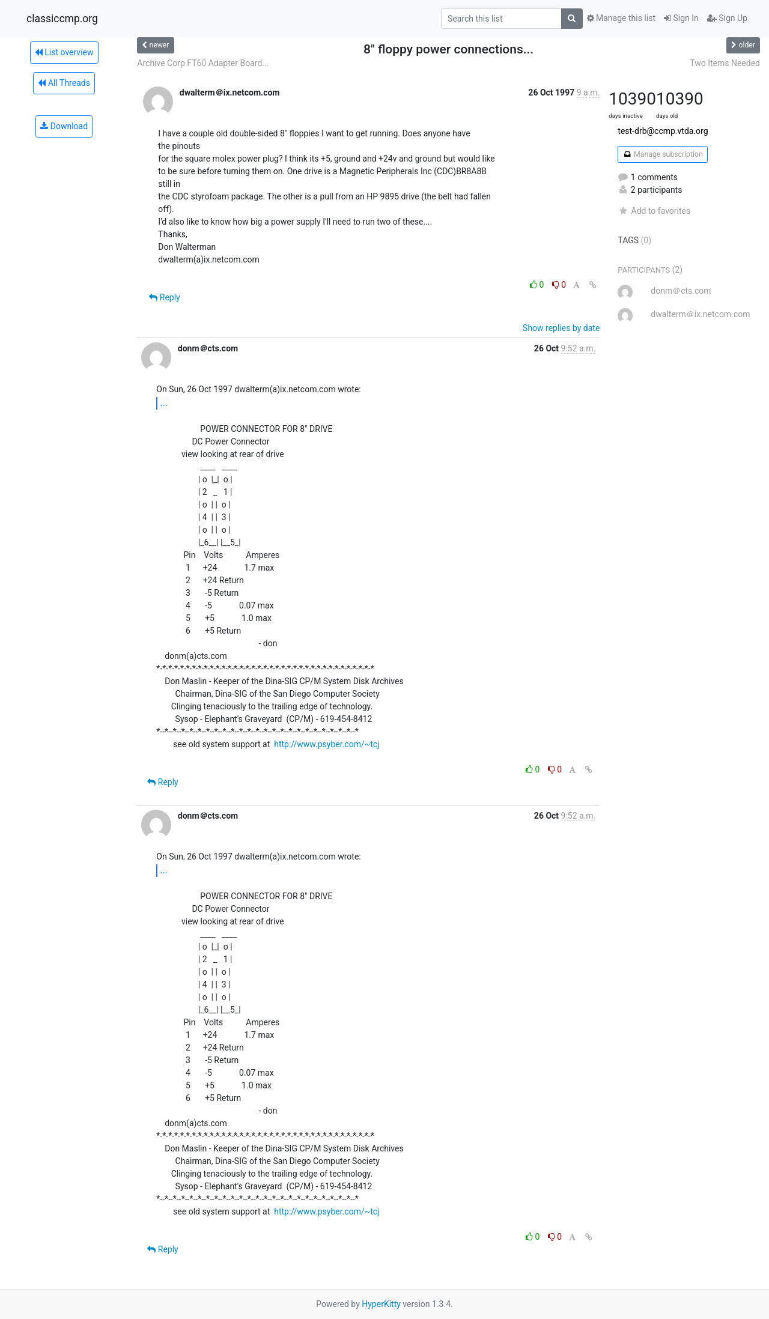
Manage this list (621, 18)
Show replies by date (561, 328)
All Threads (64, 83)
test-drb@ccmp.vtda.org (663, 131)
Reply (164, 297)
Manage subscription (662, 154)
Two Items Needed (725, 63)
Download (64, 126)
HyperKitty (381, 1304)
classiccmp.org (62, 19)
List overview (64, 52)
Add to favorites (654, 211)
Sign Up (727, 18)
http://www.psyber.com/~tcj (326, 744)
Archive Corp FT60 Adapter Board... (203, 63)
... (164, 402)
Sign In (681, 18)
